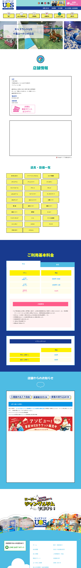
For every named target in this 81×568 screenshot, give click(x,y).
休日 (57, 253)
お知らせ (72, 16)
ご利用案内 (34, 16)
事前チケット (37, 546)
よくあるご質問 (59, 16)
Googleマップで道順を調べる (65, 157)
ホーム (35, 533)
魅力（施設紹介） (58, 533)
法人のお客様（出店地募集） (71, 8)
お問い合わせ (46, 8)
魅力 (9, 16)
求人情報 (60, 8)
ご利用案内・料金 (58, 542)
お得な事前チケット (72, 3)
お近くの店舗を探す (21, 16)
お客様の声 (47, 16)
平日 (23, 252)
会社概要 (54, 8)
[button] (31, 47)
